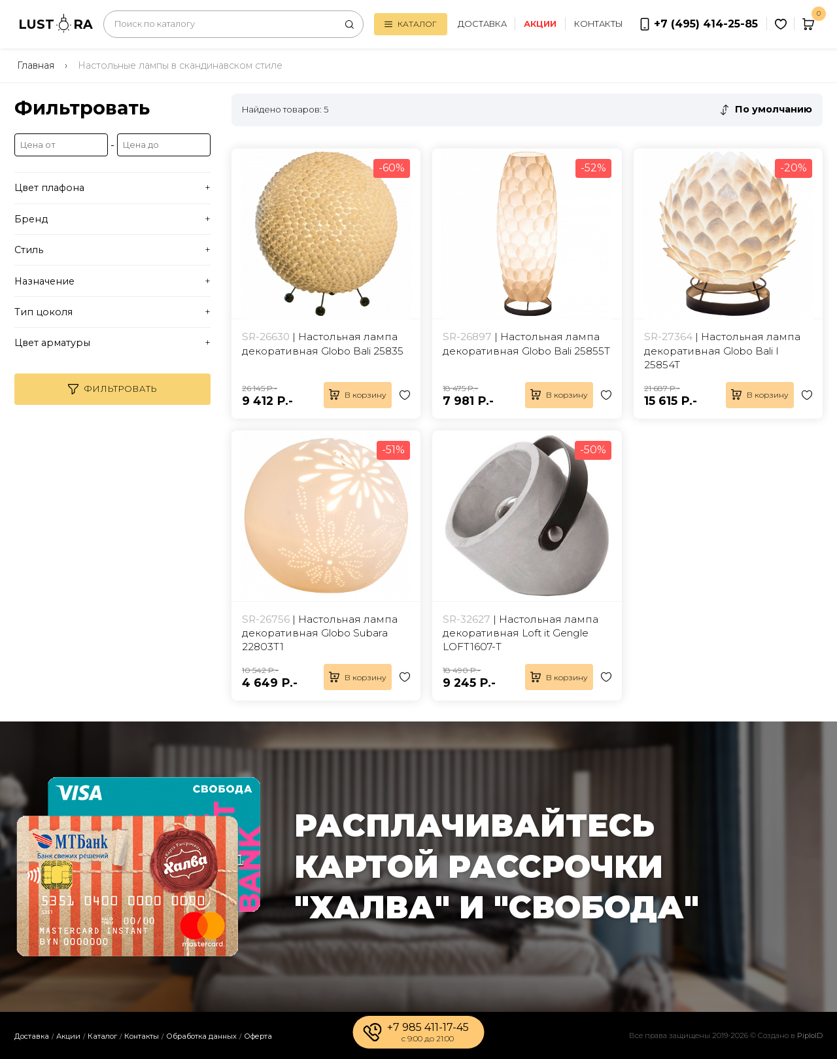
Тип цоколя (43, 312)
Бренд (31, 219)
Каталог (410, 24)
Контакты (598, 24)
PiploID (810, 1035)
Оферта (258, 1036)
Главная (35, 65)
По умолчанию (773, 109)
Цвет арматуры (52, 343)
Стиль (28, 250)
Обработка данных (201, 1036)
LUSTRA (55, 23)
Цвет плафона (49, 188)
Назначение (44, 281)
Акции (68, 1036)
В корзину (357, 394)
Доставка (482, 24)
